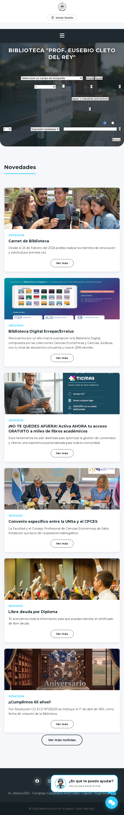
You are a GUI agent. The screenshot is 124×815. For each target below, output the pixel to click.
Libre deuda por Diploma (32, 612)
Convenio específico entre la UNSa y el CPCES (53, 521)
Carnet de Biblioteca (28, 241)
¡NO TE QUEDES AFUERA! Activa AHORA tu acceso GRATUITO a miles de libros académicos (57, 428)
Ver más (62, 263)
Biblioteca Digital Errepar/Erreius (41, 331)
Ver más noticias (62, 740)
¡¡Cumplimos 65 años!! (29, 702)
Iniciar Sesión (62, 17)
